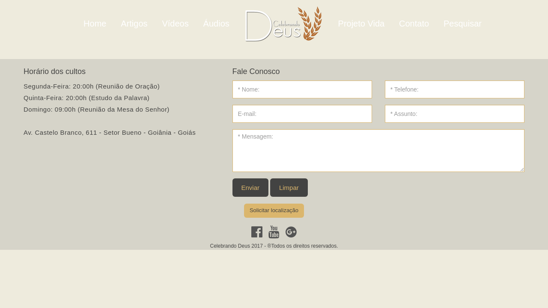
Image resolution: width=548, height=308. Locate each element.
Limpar (289, 187)
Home (94, 23)
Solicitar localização (274, 210)
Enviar (250, 187)
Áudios (216, 23)
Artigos (134, 23)
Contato (414, 23)
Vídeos (175, 23)
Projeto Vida (361, 23)
